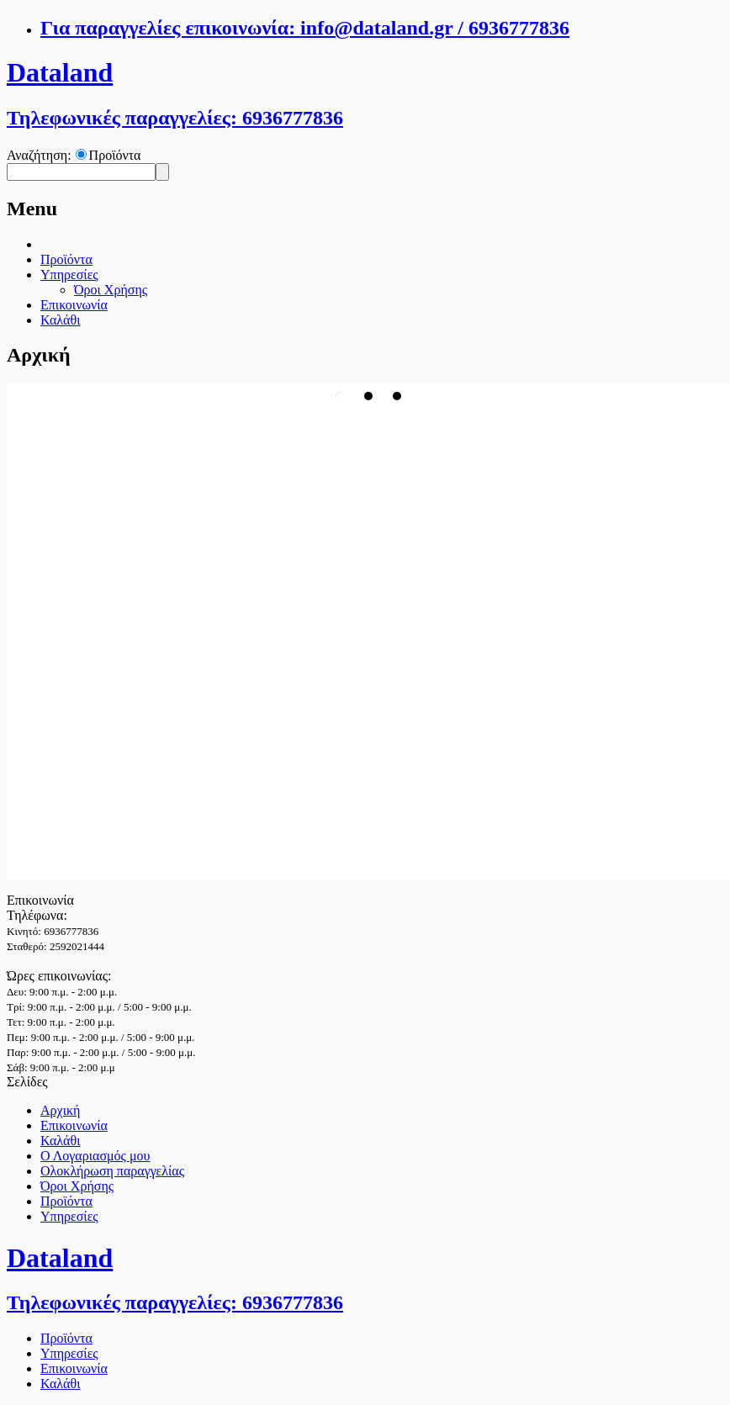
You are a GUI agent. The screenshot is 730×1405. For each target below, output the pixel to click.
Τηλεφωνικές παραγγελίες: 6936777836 (175, 118)
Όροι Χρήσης (110, 290)
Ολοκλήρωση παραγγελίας (112, 1171)
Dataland (60, 72)
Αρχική (60, 1110)
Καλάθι (60, 320)
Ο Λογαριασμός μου (95, 1156)
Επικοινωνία (74, 305)
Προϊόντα (115, 155)
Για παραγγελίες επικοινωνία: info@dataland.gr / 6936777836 (304, 28)
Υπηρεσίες (69, 274)
